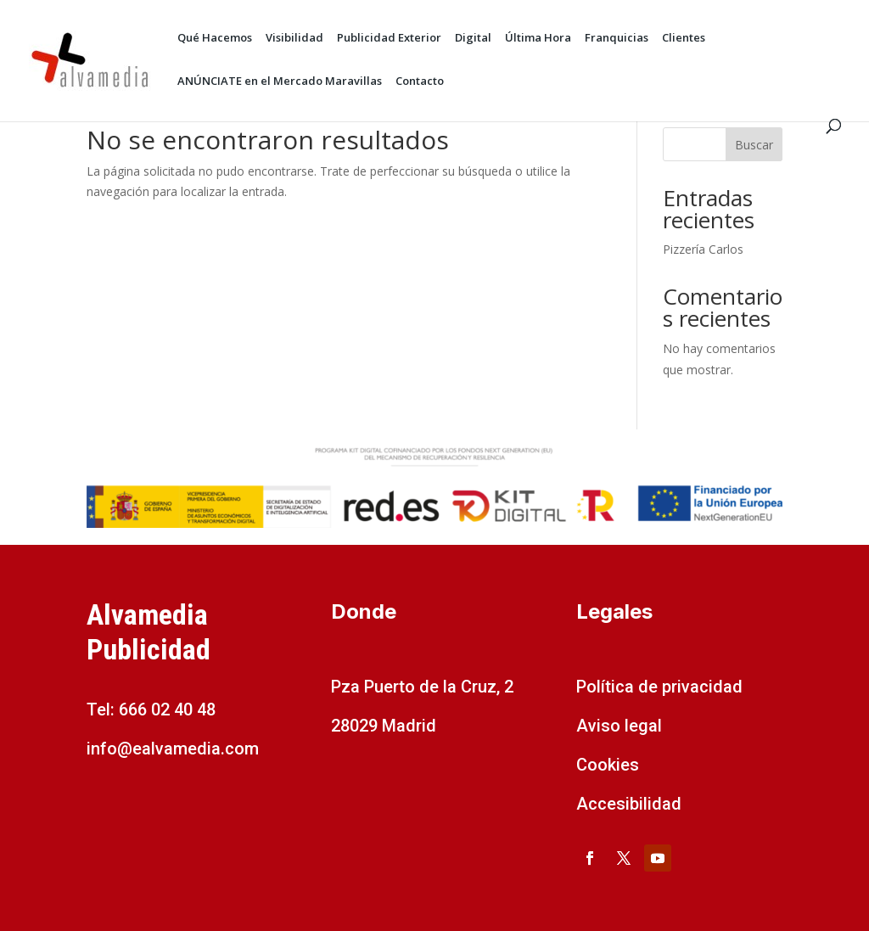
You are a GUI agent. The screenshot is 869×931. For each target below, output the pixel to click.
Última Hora (538, 38)
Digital (473, 38)
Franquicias (616, 38)
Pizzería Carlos (703, 249)
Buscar (754, 145)
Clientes (683, 38)
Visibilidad (294, 38)
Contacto (419, 82)
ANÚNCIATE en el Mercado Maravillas (279, 82)
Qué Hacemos (214, 38)
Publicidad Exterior (389, 38)
